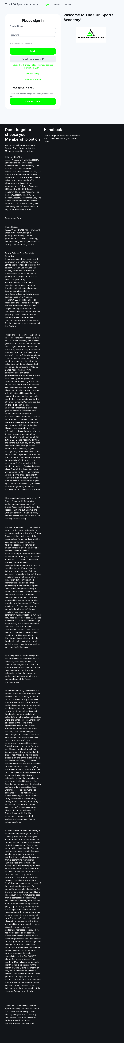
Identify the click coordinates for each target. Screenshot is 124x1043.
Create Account (32, 101)
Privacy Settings (45, 65)
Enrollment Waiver (32, 68)
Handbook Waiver (32, 79)
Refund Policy (32, 73)
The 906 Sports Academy (21, 4)
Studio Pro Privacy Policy (24, 65)
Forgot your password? (33, 59)
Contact (67, 4)
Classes (56, 4)
